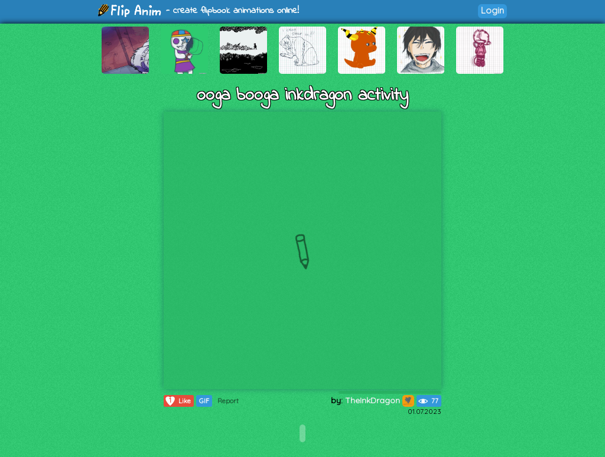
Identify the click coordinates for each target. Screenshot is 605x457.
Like (177, 401)
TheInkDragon (379, 400)
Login (492, 10)
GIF (204, 401)
